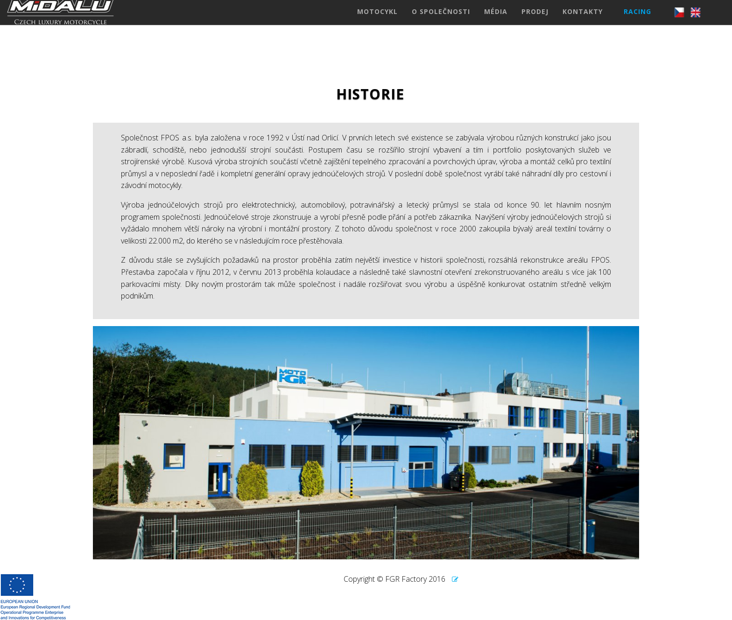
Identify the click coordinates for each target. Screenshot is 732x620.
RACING (637, 20)
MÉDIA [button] (495, 20)
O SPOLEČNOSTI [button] (441, 20)
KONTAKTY (583, 20)
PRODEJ (535, 20)
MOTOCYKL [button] (377, 20)
